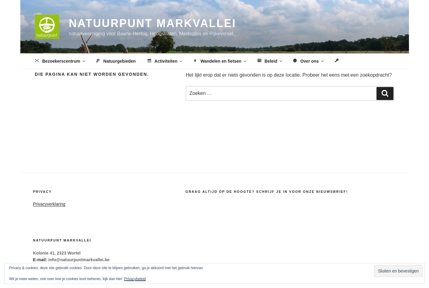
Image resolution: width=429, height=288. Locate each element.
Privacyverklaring (49, 204)
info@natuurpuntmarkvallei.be (79, 259)
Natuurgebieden (115, 61)
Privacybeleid (135, 279)
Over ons (308, 61)
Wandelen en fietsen (219, 61)
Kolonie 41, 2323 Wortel (57, 253)
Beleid (269, 61)
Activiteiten (164, 61)
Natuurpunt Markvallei (152, 23)
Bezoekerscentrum (60, 61)
